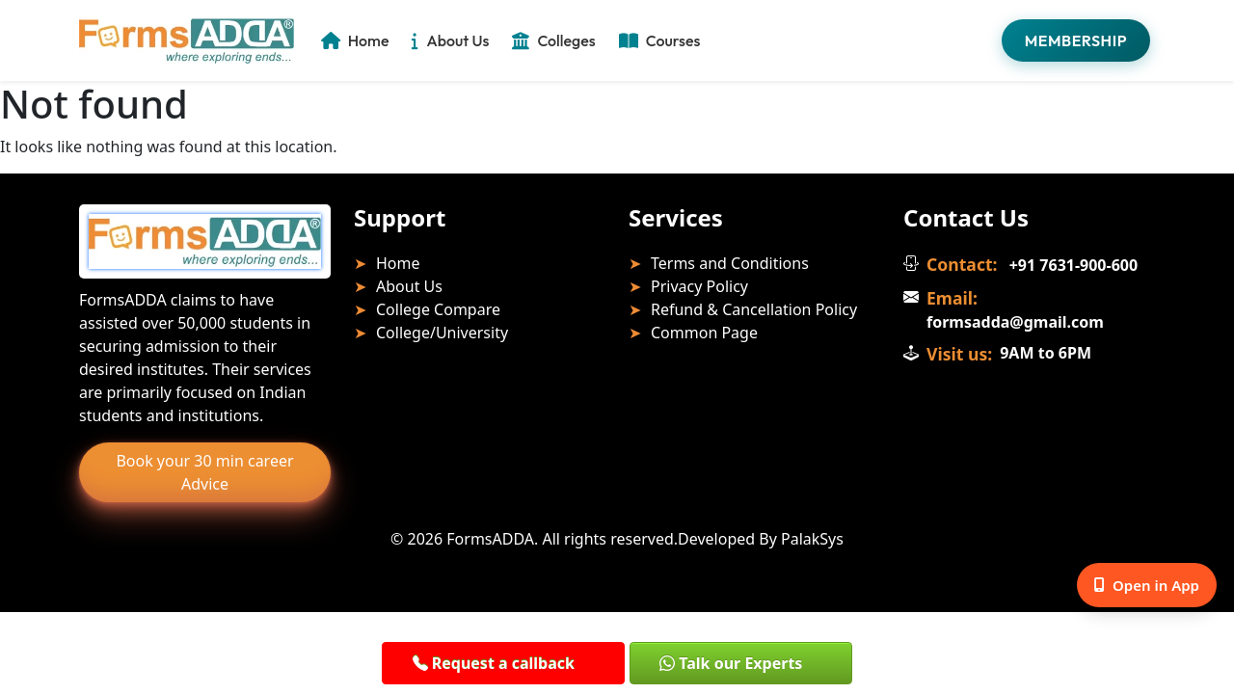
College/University (442, 332)
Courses (660, 40)
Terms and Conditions (730, 263)
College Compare (438, 309)
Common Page (704, 332)
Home (355, 40)
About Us (450, 40)
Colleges (553, 40)
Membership (1076, 40)
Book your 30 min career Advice (204, 472)
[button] (498, 662)
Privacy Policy (699, 286)
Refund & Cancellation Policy (754, 309)
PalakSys (812, 538)
